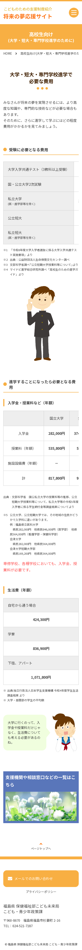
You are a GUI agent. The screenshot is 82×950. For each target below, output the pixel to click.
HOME (7, 53)
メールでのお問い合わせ (33, 878)
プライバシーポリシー (41, 891)
